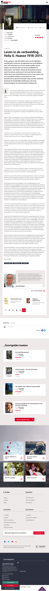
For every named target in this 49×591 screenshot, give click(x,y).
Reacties (43, 27)
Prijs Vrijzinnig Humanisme (9, 522)
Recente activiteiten (8, 520)
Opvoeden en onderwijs (31, 517)
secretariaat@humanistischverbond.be (17, 571)
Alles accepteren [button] (10, 582)
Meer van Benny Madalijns (37, 290)
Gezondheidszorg (29, 520)
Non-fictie (10, 34)
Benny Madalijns (14, 40)
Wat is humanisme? (30, 500)
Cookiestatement (23, 587)
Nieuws (5, 498)
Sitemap (28, 587)
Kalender (5, 500)
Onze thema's (28, 502)
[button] (10, 588)
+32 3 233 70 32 (11, 566)
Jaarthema (28, 515)
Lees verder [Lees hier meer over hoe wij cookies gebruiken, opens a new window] (10, 571)
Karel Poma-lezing (7, 527)
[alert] (10, 575)
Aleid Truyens (9, 32)
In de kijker (6, 515)
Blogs (5, 502)
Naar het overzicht (9, 13)
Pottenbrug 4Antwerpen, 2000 (12, 577)
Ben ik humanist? (29, 498)
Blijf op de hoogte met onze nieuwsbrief (24, 533)
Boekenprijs (6, 525)
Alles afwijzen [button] (10, 585)
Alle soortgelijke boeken (23, 419)
